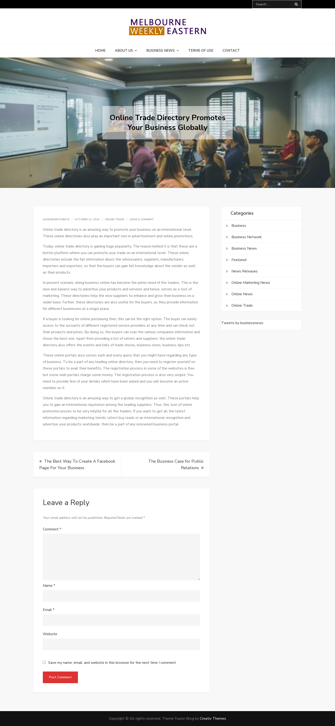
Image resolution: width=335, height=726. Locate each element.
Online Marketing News (250, 282)
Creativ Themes (213, 718)
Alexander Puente (56, 219)
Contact (231, 50)
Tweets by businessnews (242, 323)
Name (49, 585)
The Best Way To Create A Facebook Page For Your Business (77, 464)
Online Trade (114, 219)
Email (48, 609)
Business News (160, 50)
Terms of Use (200, 50)
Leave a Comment (142, 219)
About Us (124, 50)
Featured (238, 259)
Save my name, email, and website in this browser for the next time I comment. (112, 663)
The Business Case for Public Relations (176, 464)
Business (238, 225)
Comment (52, 529)
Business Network (246, 237)
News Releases (244, 271)
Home (100, 50)
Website (50, 634)
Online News (242, 294)
